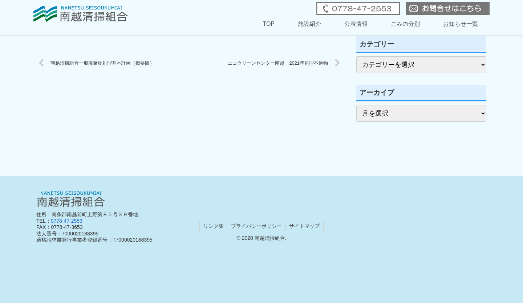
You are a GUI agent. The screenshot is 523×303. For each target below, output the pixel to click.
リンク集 (213, 226)
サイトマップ (304, 226)
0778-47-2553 (66, 221)
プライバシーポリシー (256, 226)
